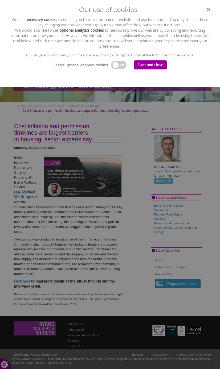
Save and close (150, 64)
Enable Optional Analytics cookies (81, 65)
